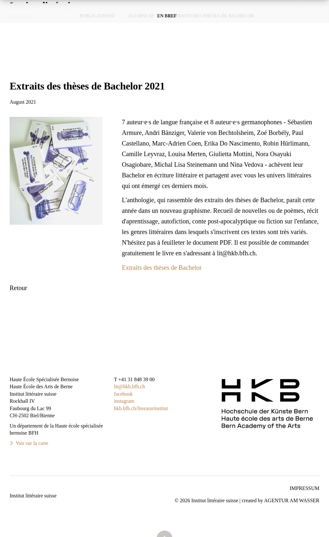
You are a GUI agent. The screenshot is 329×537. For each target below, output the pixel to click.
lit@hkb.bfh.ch (129, 386)
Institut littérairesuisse (44, 22)
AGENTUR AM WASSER (291, 500)
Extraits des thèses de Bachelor (162, 267)
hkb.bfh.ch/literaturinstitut (141, 408)
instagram (124, 401)
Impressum (304, 488)
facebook (123, 394)
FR (315, 6)
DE (302, 6)
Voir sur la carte (32, 443)
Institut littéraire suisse (33, 495)
